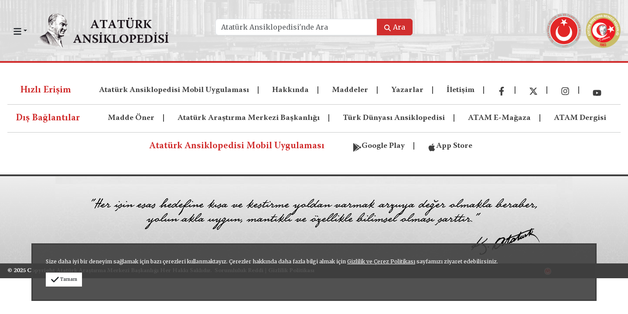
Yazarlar (407, 90)
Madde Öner (131, 118)
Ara (394, 27)
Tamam (64, 279)
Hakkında (290, 90)
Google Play (379, 145)
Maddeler (350, 90)
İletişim (460, 90)
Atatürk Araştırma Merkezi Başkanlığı (248, 118)
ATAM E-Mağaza (499, 118)
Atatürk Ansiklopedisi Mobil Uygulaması (174, 90)
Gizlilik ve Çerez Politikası (381, 261)
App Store (449, 145)
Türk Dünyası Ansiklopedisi (394, 118)
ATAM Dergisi (580, 118)
